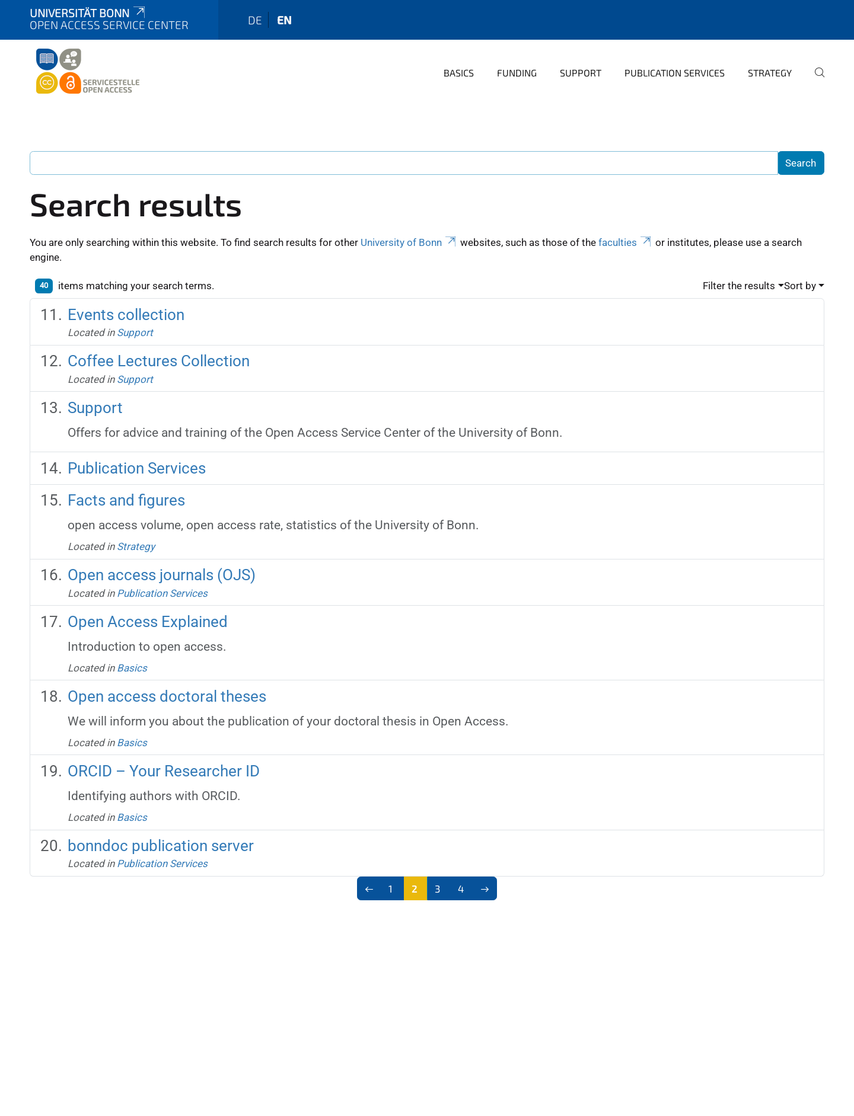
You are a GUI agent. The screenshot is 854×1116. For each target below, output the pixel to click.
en (284, 20)
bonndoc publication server (161, 846)
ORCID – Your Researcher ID (164, 771)
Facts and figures (126, 500)
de (255, 20)
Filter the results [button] (739, 286)
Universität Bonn (88, 13)
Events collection (126, 315)
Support (580, 72)
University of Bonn (409, 242)
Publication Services (674, 72)
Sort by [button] (800, 286)
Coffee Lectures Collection (159, 361)
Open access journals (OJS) (162, 575)
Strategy (770, 72)
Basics (459, 72)
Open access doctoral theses (167, 696)
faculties (625, 242)
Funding (517, 72)
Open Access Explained (148, 622)
